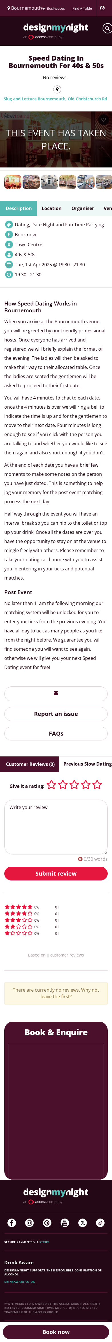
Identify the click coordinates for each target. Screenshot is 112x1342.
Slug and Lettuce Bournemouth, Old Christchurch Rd (55, 98)
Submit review (56, 873)
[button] (56, 907)
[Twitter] (82, 1223)
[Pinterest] (47, 1223)
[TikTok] (100, 1223)
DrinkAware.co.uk (19, 1282)
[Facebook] (11, 1223)
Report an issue (56, 714)
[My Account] (104, 8)
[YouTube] (65, 1223)
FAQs (56, 733)
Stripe (44, 1242)
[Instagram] (29, 1223)
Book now (56, 1332)
